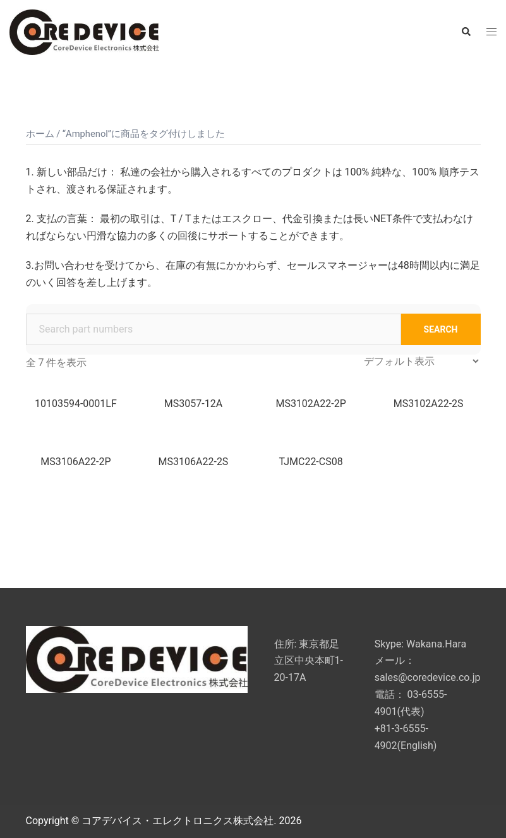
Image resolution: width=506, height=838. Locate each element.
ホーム (40, 133)
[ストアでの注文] (421, 361)
